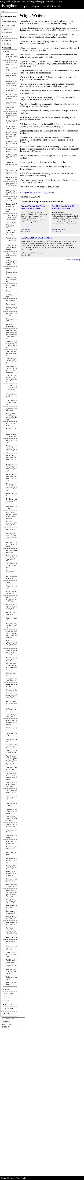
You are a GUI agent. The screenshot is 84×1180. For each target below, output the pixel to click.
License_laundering (11, 466)
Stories (8, 1144)
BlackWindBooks (9, 23)
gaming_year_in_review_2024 (11, 1111)
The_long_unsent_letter (11, 905)
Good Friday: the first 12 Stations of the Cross (63, 207)
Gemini (9, 305)
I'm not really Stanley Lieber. (33, 253)
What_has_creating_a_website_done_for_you (11, 1022)
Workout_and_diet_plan (11, 1085)
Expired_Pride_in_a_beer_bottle (11, 254)
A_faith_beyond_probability (11, 83)
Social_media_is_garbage (11, 804)
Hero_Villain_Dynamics (11, 369)
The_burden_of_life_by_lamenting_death (11, 888)
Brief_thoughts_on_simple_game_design (11, 151)
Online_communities (11, 630)
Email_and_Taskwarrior (11, 232)
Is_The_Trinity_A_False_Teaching (11, 441)
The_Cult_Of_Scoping (11, 853)
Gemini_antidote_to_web (11, 310)
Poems (7, 1132)
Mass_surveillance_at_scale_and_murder (11, 475)
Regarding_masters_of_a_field (11, 746)
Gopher (9, 331)
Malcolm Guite (59, 229)
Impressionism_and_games (11, 401)
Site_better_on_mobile (11, 777)
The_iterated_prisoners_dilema (11, 898)
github (46, 1)
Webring (30, 1)
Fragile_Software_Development (11, 281)
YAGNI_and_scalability (11, 1100)
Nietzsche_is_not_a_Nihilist (11, 598)
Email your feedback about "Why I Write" (37, 192)
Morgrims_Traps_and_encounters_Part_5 (11, 556)
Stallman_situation (11, 819)
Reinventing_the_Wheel (11, 753)
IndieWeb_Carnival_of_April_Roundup (11, 431)
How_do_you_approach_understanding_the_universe (11, 379)
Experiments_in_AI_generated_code (11, 246)
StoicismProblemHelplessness (11, 826)
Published (8, 1136)
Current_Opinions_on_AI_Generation (11, 194)
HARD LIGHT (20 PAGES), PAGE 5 (37, 238)
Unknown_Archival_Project (11, 984)
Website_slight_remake (11, 1007)
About (6, 1158)
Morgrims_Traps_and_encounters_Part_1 (11, 512)
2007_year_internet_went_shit (11, 61)
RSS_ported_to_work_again (11, 715)
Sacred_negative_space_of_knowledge (11, 762)
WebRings (8, 48)
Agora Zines (20, 1)
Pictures (8, 35)
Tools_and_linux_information (11, 937)
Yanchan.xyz (11, 1105)
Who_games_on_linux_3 (11, 1050)
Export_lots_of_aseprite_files (11, 263)
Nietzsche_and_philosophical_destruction (11, 588)
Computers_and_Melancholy (11, 185)
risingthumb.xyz (7, 1)
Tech (6, 39)
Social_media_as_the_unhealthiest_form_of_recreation (11, 794)
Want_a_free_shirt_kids (11, 992)
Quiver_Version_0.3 (11, 701)
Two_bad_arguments (11, 957)
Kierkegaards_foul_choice (11, 458)
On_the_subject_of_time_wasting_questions (11, 612)
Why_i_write (11, 1073)
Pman (8, 666)
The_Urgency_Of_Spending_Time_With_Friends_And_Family (11, 869)
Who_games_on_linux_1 (11, 1037)
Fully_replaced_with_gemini (11, 289)
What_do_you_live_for (11, 1013)
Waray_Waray (10, 1149)
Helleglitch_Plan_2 (11, 357)
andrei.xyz (27, 229)
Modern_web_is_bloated (11, 496)
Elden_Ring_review (11, 225)
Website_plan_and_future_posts (11, 999)
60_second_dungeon (11, 76)
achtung (38, 1)
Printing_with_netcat (11, 677)
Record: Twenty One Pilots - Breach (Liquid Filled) (33, 207)
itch (51, 1)
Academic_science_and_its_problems (11, 92)
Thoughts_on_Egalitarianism (11, 928)
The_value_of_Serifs (11, 921)
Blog (7, 56)
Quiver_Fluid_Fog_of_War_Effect (11, 684)
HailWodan (10, 341)
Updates (7, 43)
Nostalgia (10, 605)
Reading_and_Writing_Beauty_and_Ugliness (11, 725)
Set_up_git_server (11, 771)
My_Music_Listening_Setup (11, 572)
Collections (9, 27)
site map (58, 1)
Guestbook (8, 31)
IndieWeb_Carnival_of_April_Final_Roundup (11, 420)
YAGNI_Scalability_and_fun (11, 1092)
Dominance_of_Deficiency (11, 209)
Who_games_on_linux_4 (11, 1057)
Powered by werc (8, 1178)
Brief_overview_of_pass (11, 143)
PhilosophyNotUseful (11, 660)
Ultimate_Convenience (11, 970)
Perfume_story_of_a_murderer (11, 646)
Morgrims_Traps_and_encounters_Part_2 (11, 523)
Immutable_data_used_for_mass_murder (11, 392)
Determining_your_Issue (11, 201)
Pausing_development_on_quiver (11, 637)
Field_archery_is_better (11, 272)
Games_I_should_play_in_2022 (11, 298)
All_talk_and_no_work (11, 99)
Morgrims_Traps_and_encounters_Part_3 (11, 534)
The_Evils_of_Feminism (11, 859)
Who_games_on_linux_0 (11, 1031)
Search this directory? (6, 1170)
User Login (21, 1178)
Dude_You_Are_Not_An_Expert (11, 218)
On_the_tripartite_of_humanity (11, 622)
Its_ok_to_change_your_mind (11, 450)
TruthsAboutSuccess (11, 951)
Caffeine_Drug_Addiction (11, 176)
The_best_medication (11, 879)
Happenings (11, 345)
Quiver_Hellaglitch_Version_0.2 (11, 693)
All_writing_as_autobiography (11, 107)
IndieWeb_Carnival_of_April (11, 410)
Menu (5, 11)
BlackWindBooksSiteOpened (11, 128)
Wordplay (9, 1153)
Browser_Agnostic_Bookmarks (11, 161)
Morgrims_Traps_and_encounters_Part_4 (11, 545)
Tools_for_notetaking (11, 945)
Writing (7, 52)
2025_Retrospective (11, 69)
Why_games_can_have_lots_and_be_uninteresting (11, 1065)
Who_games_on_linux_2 (11, 1044)
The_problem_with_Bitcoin (11, 913)
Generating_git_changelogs (11, 317)
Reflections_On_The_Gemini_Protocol (11, 736)
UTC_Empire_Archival (11, 964)
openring (77, 260)
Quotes (7, 1140)
